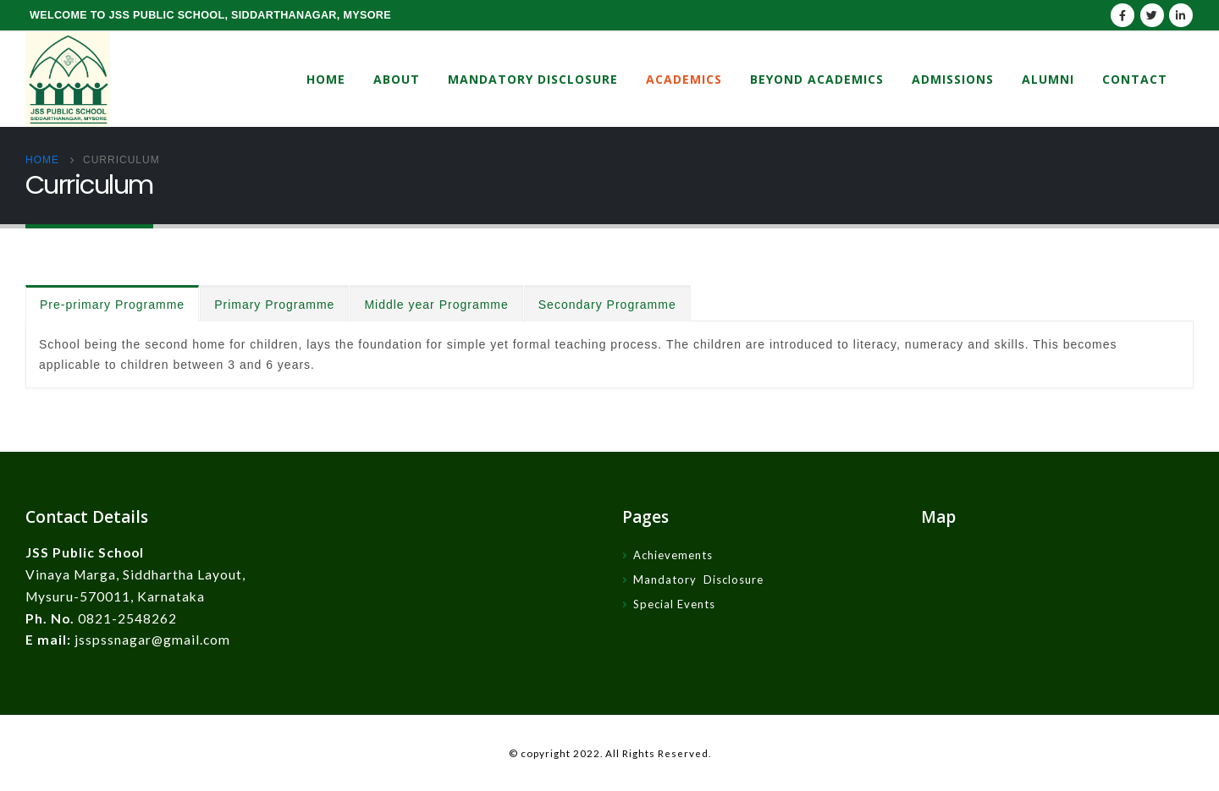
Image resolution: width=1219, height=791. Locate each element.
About (396, 79)
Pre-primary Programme (112, 304)
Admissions (953, 79)
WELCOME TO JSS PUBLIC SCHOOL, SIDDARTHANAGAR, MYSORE (210, 15)
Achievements (673, 555)
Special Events (674, 604)
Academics (684, 79)
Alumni (1048, 79)
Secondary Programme (607, 304)
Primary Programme (274, 304)
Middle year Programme (436, 304)
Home (325, 79)
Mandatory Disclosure (533, 79)
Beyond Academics (817, 79)
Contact (1134, 79)
